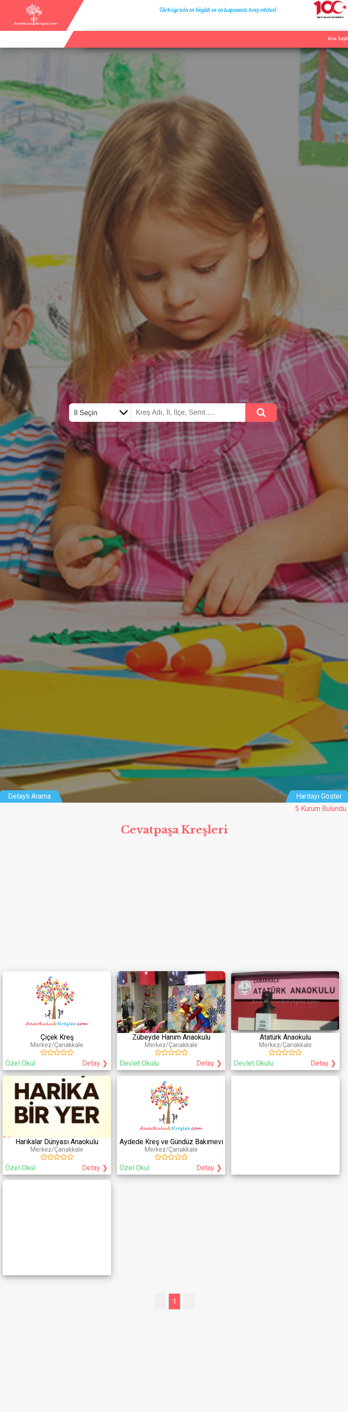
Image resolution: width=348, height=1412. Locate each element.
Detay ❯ (95, 1063)
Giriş (339, 28)
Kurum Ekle (288, 28)
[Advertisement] (174, 907)
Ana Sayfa (256, 28)
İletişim (318, 28)
